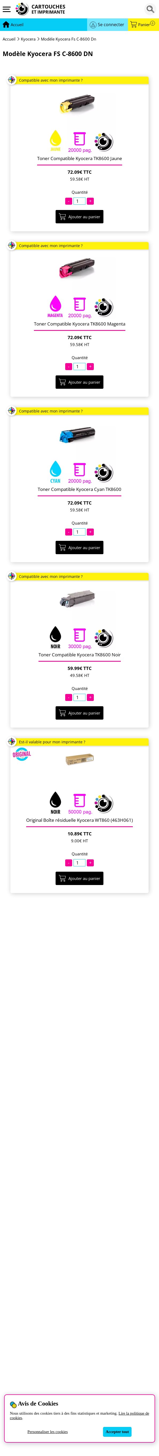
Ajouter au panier (79, 216)
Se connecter (111, 24)
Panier (146, 24)
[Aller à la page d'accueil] (17, 24)
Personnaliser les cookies (48, 1432)
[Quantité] (79, 201)
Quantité (80, 192)
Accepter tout (117, 1432)
